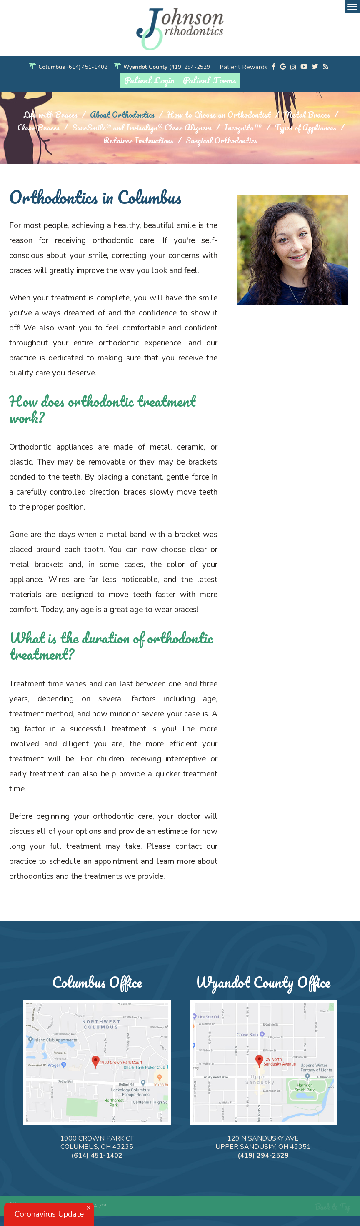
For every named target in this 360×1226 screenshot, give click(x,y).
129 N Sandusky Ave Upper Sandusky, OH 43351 (263, 1142)
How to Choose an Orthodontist (219, 115)
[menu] (352, 6)
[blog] (326, 67)
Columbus (51, 67)
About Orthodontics (122, 115)
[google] (283, 67)
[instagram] (293, 67)
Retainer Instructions (138, 140)
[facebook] (274, 67)
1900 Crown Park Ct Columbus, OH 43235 (97, 1142)
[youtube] (304, 67)
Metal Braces (306, 115)
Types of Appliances (305, 128)
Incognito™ (243, 128)
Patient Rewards (244, 67)
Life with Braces (51, 115)
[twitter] (315, 67)
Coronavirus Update (49, 1214)
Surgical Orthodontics (221, 140)
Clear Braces (39, 128)
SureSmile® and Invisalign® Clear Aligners (142, 128)
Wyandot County (145, 67)
